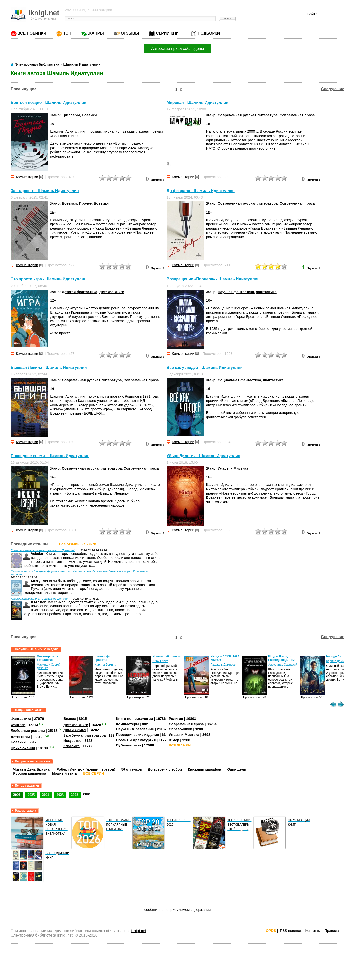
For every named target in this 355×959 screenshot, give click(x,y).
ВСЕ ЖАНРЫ (180, 745)
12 (52, 300)
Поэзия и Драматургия (136, 740)
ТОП (67, 33)
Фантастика (266, 292)
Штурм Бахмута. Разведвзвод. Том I (282, 658)
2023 (60, 795)
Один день (236, 769)
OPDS (271, 931)
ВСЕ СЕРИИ (93, 773)
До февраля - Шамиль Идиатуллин (201, 191)
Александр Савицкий (282, 664)
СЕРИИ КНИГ (168, 33)
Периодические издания (137, 735)
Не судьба (333, 656)
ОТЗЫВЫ (130, 33)
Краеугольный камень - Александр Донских (39, 598)
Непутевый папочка (166, 656)
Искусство (72, 741)
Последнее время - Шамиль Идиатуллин (50, 456)
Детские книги (111, 292)
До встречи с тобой (165, 769)
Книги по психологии (134, 719)
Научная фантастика (236, 292)
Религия (176, 719)
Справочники (180, 729)
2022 (74, 795)
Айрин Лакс (160, 661)
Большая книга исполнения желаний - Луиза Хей (43, 550)
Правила (331, 931)
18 (208, 124)
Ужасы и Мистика (233, 468)
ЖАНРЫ (96, 33)
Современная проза (297, 115)
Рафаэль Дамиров (223, 664)
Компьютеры (127, 724)
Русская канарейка (29, 773)
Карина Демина (105, 664)
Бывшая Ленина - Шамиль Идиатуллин (49, 367)
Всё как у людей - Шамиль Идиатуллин (205, 367)
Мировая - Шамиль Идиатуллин (197, 102)
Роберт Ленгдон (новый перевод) (85, 769)
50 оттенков (131, 769)
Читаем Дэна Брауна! (32, 769)
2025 (31, 795)
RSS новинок (290, 931)
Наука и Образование (135, 729)
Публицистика (128, 745)
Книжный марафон (204, 769)
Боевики (89, 115)
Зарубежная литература (84, 735)
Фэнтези (18, 725)
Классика (71, 746)
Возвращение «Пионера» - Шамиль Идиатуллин (213, 279)
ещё (86, 794)
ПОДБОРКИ (209, 33)
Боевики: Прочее (77, 203)
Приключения (23, 748)
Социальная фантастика (239, 380)
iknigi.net (138, 931)
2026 (16, 795)
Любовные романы (28, 731)
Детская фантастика (79, 292)
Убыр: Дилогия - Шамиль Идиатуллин (203, 456)
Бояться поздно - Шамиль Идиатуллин (48, 102)
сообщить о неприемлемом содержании (177, 910)
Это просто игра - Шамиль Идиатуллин (48, 279)
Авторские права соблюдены (177, 48)
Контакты (312, 931)
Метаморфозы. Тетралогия (48, 658)
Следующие (332, 89)
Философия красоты (103, 658)
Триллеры (71, 115)
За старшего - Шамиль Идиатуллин (45, 191)
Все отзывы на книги (77, 544)
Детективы (20, 737)
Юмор (174, 740)
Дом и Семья (74, 730)
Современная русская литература (248, 115)
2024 (45, 795)
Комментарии (27, 177)
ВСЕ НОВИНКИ (32, 33)
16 (52, 124)
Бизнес (69, 719)
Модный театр (64, 773)
